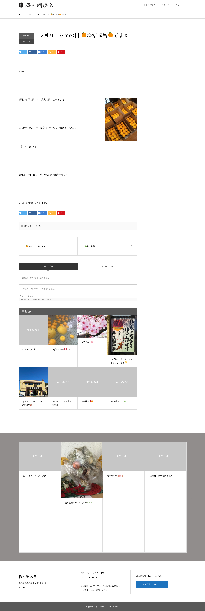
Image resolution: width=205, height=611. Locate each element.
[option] (40, 497)
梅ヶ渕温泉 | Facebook (151, 584)
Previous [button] (13, 498)
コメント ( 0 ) (48, 266)
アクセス (166, 5)
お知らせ (180, 5)
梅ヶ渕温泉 (28, 577)
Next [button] (191, 498)
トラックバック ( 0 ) (107, 266)
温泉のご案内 (150, 5)
